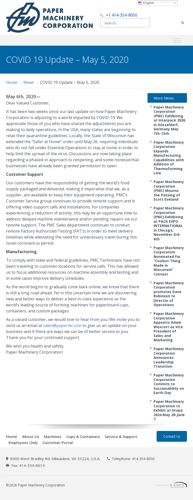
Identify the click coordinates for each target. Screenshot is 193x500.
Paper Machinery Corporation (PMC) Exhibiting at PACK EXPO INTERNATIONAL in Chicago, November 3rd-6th (169, 223)
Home (11, 82)
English (146, 3)
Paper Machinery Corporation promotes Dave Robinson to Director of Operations (169, 294)
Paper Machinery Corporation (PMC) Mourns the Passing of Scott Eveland (169, 190)
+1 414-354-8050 (121, 15)
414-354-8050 (143, 459)
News (28, 82)
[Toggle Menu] (177, 40)
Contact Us (171, 436)
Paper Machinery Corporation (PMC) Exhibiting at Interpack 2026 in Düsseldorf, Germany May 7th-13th (169, 120)
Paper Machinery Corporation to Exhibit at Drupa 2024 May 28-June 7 (169, 410)
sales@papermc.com (62, 325)
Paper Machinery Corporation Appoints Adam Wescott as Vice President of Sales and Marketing (169, 326)
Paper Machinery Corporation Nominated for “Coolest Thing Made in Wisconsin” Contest (169, 260)
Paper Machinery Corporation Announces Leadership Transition (169, 357)
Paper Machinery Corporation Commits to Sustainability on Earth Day (169, 384)
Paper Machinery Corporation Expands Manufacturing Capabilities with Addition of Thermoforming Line (169, 158)
